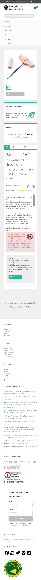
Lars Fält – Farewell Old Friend (14, 446)
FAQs (6, 333)
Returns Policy (8, 357)
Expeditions (7, 373)
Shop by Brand (8, 352)
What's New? (8, 348)
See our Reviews (20, 137)
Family (6, 376)
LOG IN (8, 43)
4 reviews (23, 190)
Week (6, 369)
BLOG (7, 35)
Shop (7, 22)
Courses (8, 26)
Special (6, 380)
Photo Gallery (15, 94)
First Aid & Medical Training (12, 378)
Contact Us (7, 329)
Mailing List (7, 335)
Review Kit (7, 354)
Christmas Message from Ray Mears (16, 422)
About (8, 30)
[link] (13, 476)
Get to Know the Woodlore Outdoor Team (18, 397)
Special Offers (8, 350)
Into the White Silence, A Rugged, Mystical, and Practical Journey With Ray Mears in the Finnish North (19, 429)
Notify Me (15, 277)
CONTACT (8, 39)
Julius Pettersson (15, 185)
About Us (7, 331)
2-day (6, 371)
